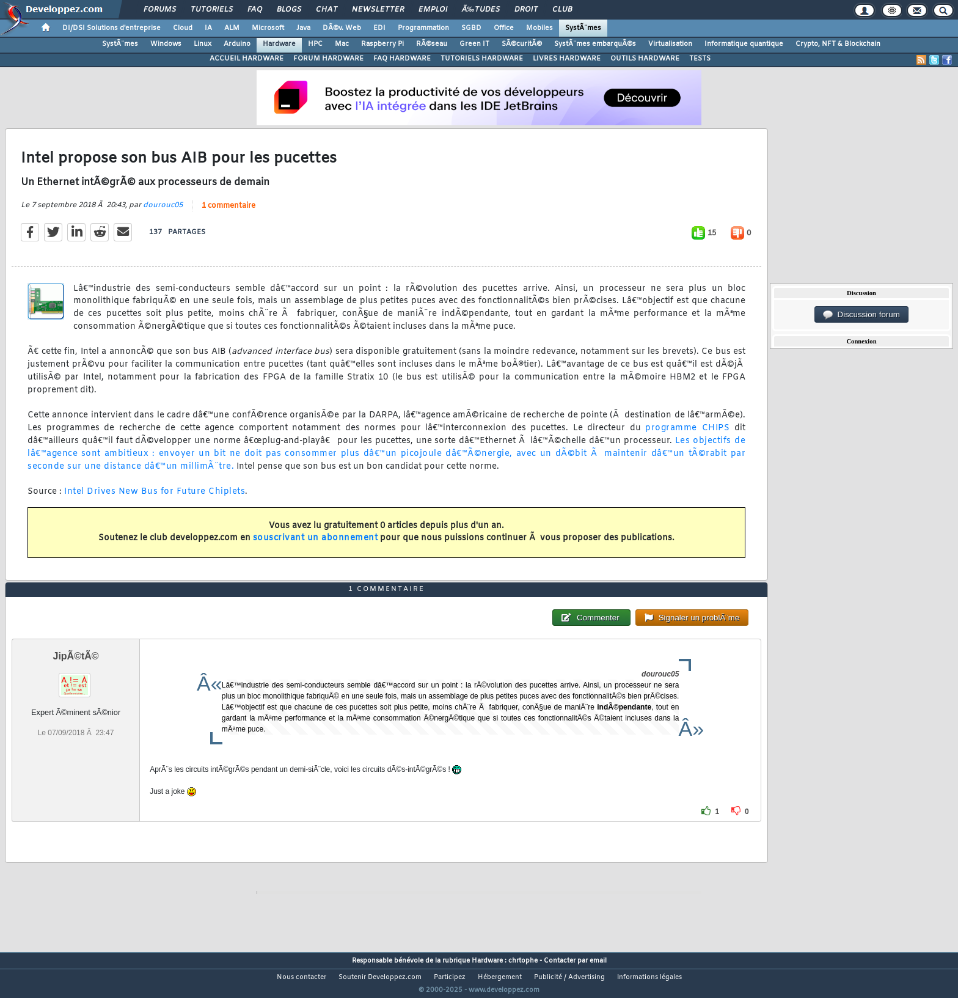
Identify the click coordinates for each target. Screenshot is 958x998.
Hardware (279, 44)
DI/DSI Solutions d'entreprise (111, 28)
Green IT (474, 44)
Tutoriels (211, 10)
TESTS (700, 58)
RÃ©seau (431, 44)
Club (562, 10)
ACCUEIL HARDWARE (246, 58)
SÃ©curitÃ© (522, 44)
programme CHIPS (687, 436)
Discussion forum (861, 315)
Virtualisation (670, 44)
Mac (342, 44)
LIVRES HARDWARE (567, 58)
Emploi (432, 10)
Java (303, 28)
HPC (315, 44)
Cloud (182, 28)
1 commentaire (228, 213)
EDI (379, 28)
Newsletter (378, 10)
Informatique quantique (743, 44)
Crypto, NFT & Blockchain (837, 44)
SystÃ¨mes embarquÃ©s (595, 44)
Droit (526, 10)
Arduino (237, 44)
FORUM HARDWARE (328, 58)
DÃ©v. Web (342, 28)
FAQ (254, 10)
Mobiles (539, 28)
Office (504, 28)
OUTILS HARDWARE (644, 58)
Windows (165, 44)
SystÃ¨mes (583, 28)
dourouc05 (163, 213)
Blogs (289, 10)
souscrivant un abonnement (315, 546)
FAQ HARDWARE (402, 58)
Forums (159, 10)
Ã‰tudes (481, 10)
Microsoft (268, 28)
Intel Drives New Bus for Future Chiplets (154, 499)
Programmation (423, 28)
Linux (202, 44)
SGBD (471, 28)
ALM (232, 28)
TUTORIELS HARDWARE (482, 58)
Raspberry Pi (382, 44)
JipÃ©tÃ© (76, 679)
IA (208, 28)
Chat (326, 10)
